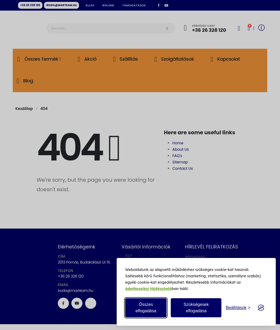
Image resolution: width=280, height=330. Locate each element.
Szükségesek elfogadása (196, 307)
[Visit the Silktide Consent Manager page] (261, 307)
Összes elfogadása (145, 307)
